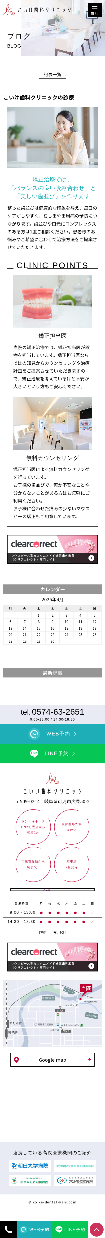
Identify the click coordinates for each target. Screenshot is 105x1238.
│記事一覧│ (52, 74)
